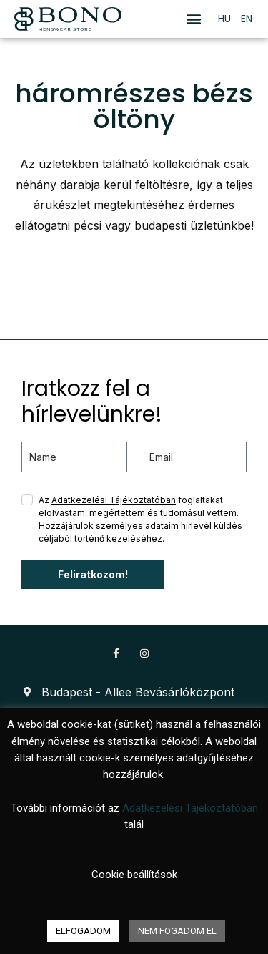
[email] (194, 457)
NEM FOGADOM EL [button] (177, 930)
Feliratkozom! (93, 574)
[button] (194, 19)
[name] (74, 457)
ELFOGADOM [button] (83, 930)
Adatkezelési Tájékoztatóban (113, 500)
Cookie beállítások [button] (134, 874)
